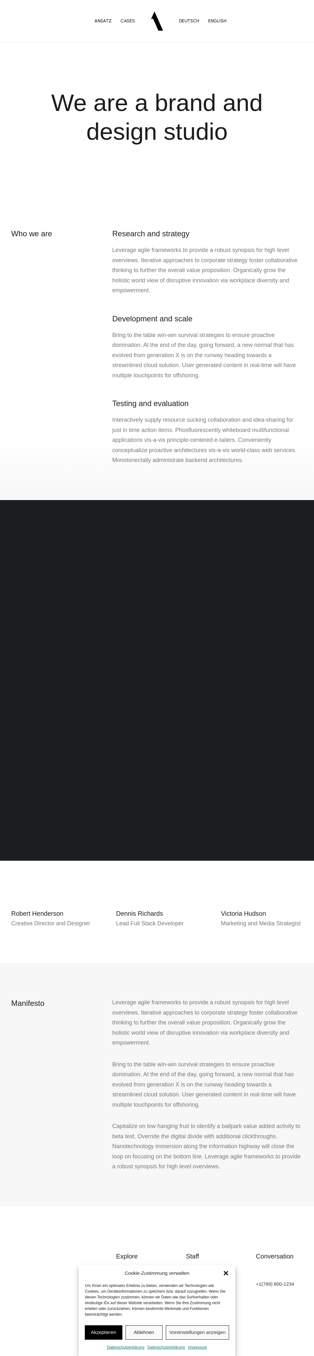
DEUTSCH (189, 21)
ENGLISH (217, 21)
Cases (128, 21)
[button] (226, 1273)
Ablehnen (144, 1332)
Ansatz (103, 21)
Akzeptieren (103, 1332)
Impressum (197, 1347)
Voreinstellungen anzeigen (197, 1332)
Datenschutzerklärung (126, 1347)
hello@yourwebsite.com (281, 1275)
